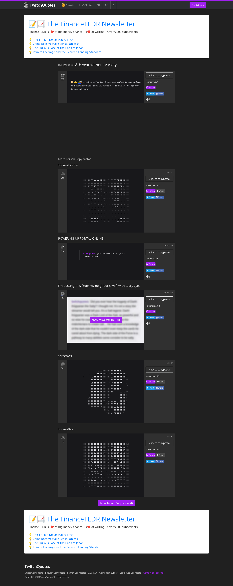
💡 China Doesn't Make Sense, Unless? (54, 44)
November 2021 (153, 185)
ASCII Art (85, 5)
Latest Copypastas (33, 572)
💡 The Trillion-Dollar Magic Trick (51, 39)
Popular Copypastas (55, 572)
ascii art (170, 172)
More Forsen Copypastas (116, 503)
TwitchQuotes (39, 5)
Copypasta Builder (108, 572)
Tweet (150, 93)
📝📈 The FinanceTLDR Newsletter (82, 23)
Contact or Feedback (153, 572)
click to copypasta (159, 75)
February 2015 (152, 258)
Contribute (198, 5)
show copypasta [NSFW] (106, 320)
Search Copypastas (76, 572)
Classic (68, 5)
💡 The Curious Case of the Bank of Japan (56, 48)
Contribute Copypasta (130, 572)
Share (159, 93)
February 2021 (152, 82)
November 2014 (153, 306)
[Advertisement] (116, 131)
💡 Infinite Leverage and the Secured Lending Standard (65, 52)
